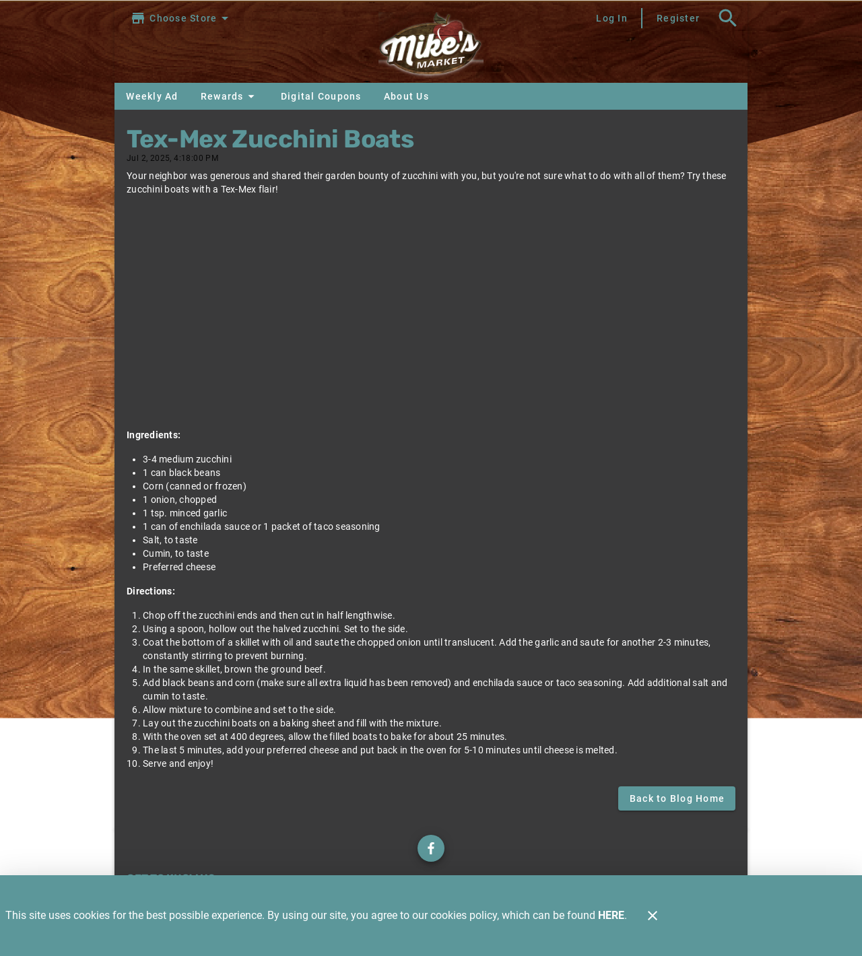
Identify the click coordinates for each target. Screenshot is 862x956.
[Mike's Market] (431, 47)
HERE (611, 915)
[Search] (728, 18)
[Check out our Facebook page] (431, 848)
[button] (229, 96)
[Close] (652, 915)
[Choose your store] (181, 18)
